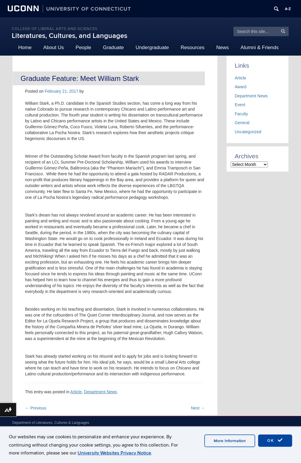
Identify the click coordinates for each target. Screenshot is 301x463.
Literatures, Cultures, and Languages (69, 35)
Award (240, 86)
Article (76, 391)
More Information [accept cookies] (230, 440)
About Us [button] (53, 47)
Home (24, 47)
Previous (35, 408)
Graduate (113, 47)
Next (198, 408)
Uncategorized (248, 131)
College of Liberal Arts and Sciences (55, 28)
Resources (193, 47)
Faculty (241, 113)
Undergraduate (152, 47)
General (242, 122)
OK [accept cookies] (275, 440)
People (83, 47)
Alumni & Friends (259, 47)
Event (240, 104)
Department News (100, 391)
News (222, 47)
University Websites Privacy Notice (114, 453)
